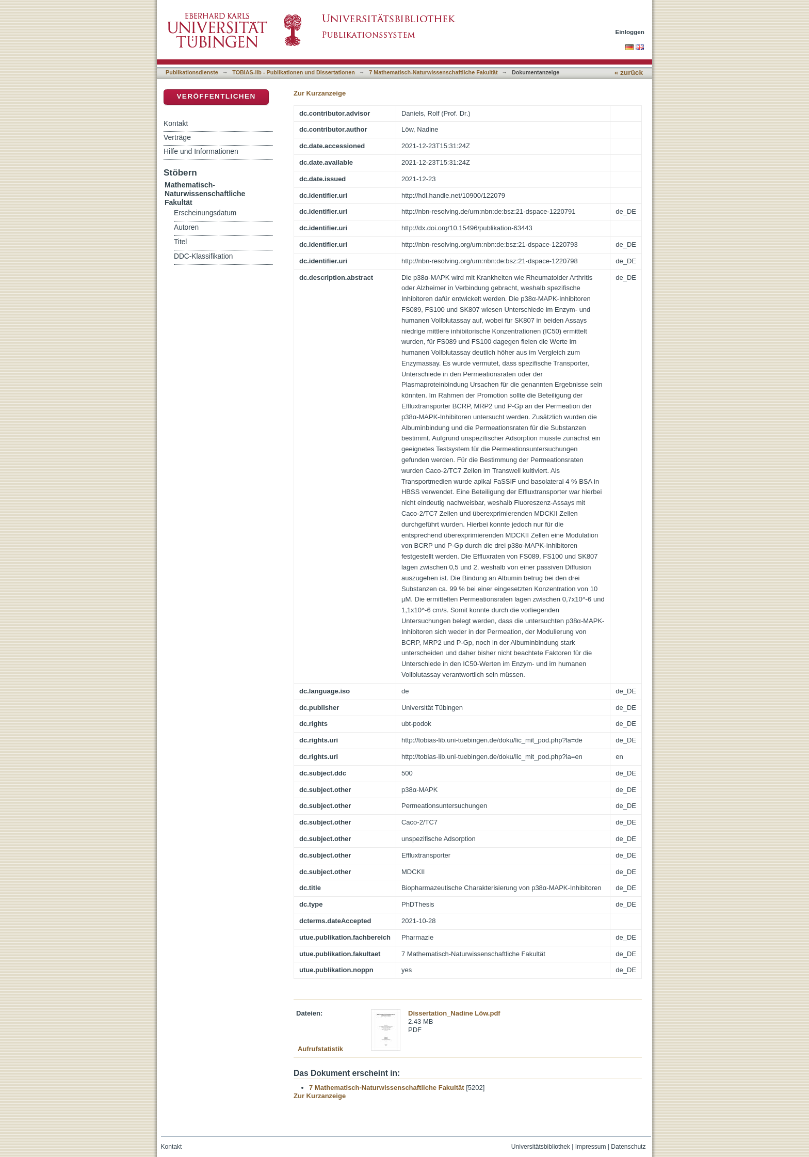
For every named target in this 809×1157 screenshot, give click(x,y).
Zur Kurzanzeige (320, 93)
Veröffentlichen (215, 96)
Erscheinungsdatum (205, 213)
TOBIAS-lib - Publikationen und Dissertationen (293, 72)
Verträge (177, 137)
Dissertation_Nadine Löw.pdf (454, 1013)
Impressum (590, 1146)
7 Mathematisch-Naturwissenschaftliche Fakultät (433, 72)
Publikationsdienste (192, 72)
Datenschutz (628, 1146)
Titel (180, 242)
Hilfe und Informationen (201, 151)
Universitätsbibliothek (540, 1146)
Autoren (186, 227)
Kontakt (176, 123)
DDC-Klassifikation (203, 256)
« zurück (628, 72)
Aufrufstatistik (320, 1049)
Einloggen (630, 31)
